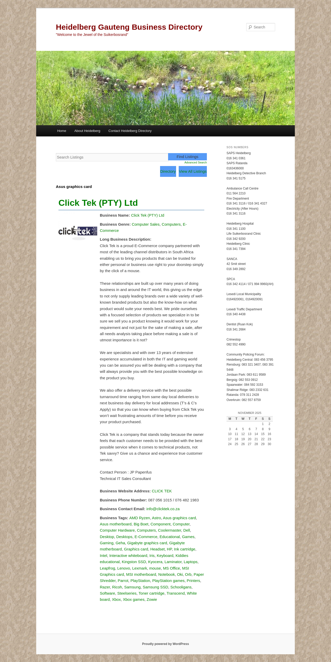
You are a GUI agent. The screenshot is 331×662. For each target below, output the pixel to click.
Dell (186, 530)
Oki (180, 574)
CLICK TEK (162, 491)
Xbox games (133, 599)
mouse (155, 568)
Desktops (124, 536)
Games (188, 536)
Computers (171, 224)
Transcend (176, 593)
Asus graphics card (179, 518)
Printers (193, 580)
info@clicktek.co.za (163, 509)
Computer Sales (146, 224)
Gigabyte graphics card (147, 543)
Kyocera (155, 561)
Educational (170, 536)
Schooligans (181, 587)
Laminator (173, 561)
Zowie (152, 599)
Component (161, 524)
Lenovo (123, 568)
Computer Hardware (117, 530)
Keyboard (165, 555)
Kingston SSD (134, 561)
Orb (188, 574)
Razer (105, 587)
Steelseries (127, 593)
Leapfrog (107, 568)
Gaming (107, 543)
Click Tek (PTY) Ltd (98, 203)
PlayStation (140, 580)
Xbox (116, 599)
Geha (120, 543)
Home (61, 131)
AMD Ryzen (139, 518)
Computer (181, 524)
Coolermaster (169, 530)
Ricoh (117, 587)
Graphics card (136, 549)
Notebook (166, 574)
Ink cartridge (184, 549)
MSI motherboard (141, 574)
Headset (157, 549)
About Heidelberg (87, 131)
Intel (103, 555)
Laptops (190, 561)
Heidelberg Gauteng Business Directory (129, 27)
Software (107, 593)
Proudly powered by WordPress (165, 644)
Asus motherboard (116, 524)
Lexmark (139, 568)
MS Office (171, 568)
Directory (168, 171)
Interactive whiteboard (128, 555)
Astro (156, 518)
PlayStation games (168, 580)
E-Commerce (145, 536)
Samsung (132, 587)
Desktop (107, 536)
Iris (152, 555)
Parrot (123, 580)
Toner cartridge (151, 593)
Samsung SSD (155, 587)
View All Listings (193, 171)
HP (169, 549)
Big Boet (141, 524)
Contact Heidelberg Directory (130, 131)
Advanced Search (195, 162)
